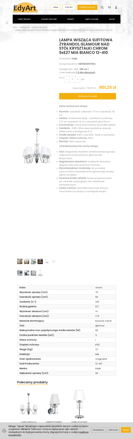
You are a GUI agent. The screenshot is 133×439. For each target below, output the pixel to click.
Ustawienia (98, 429)
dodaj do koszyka (87, 96)
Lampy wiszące (24, 19)
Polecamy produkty (32, 382)
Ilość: (62, 77)
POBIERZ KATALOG (87, 7)
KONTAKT (69, 7)
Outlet (112, 19)
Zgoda (126, 429)
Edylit (74, 58)
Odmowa (113, 429)
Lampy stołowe (91, 19)
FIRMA (55, 7)
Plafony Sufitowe (49, 19)
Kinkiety (70, 19)
